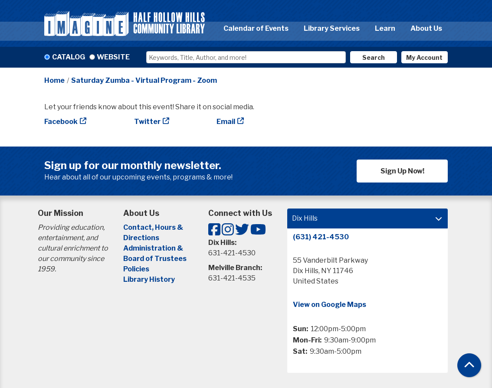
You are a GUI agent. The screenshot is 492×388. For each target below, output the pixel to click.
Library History (149, 279)
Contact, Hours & (153, 227)
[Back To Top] (469, 365)
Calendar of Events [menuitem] (256, 28)
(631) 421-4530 (321, 237)
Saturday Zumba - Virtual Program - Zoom (144, 80)
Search (373, 57)
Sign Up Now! (402, 171)
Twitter (147, 121)
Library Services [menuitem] (332, 28)
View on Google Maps (329, 304)
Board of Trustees (155, 258)
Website (113, 57)
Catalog (68, 57)
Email (225, 121)
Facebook (61, 121)
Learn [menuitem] (385, 28)
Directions (141, 238)
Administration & (153, 248)
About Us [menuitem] (426, 28)
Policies (136, 269)
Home (54, 80)
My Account (424, 57)
